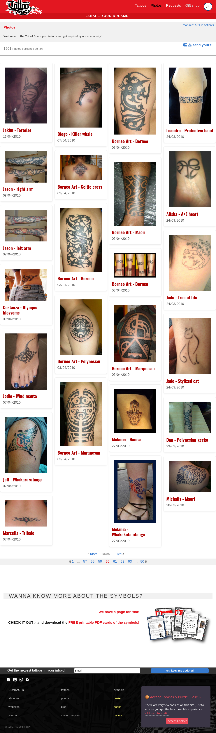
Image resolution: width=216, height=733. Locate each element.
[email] (107, 670)
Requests (173, 5)
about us (13, 698)
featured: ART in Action (198, 25)
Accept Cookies (177, 721)
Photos (156, 5)
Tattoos (140, 5)
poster (118, 698)
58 (92, 561)
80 (143, 561)
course (118, 715)
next (120, 553)
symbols (119, 689)
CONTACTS (16, 689)
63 (130, 561)
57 (85, 561)
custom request (70, 715)
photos (65, 698)
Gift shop (192, 5)
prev (92, 553)
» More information (157, 713)
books (117, 706)
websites (14, 706)
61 (115, 561)
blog (63, 706)
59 (100, 561)
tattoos (65, 689)
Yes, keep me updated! (179, 670)
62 (122, 561)
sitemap (13, 715)
